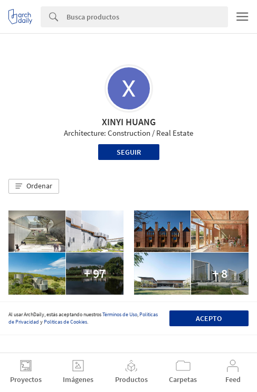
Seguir (129, 152)
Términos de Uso (119, 314)
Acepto (209, 318)
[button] (33, 186)
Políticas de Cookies (65, 321)
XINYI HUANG (129, 122)
